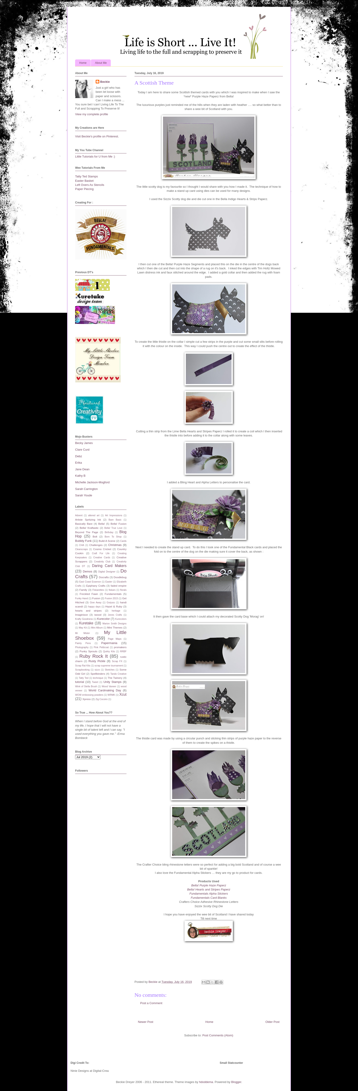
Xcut (122, 694)
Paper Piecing (84, 189)
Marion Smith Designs (114, 623)
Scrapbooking (82, 670)
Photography (82, 647)
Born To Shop (113, 536)
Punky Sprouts (88, 651)
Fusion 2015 (111, 598)
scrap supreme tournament (109, 665)
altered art (94, 515)
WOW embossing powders (89, 695)
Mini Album (97, 627)
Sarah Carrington (86, 489)
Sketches (110, 670)
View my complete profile (91, 114)
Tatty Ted (83, 678)
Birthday (109, 532)
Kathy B (80, 475)
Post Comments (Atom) (217, 1035)
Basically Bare (83, 523)
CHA (81, 545)
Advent (78, 515)
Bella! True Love (113, 528)
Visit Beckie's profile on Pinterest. (97, 136)
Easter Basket (84, 180)
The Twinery (115, 677)
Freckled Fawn (89, 593)
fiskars (112, 590)
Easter (108, 581)
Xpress (86, 699)
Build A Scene (107, 540)
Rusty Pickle (96, 661)
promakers (120, 647)
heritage (116, 611)
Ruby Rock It (93, 656)
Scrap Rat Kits (82, 665)
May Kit (83, 627)
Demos (87, 571)
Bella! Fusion (118, 523)
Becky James (84, 443)
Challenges (96, 544)
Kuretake (86, 623)
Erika (78, 462)
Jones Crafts (115, 615)
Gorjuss (111, 602)
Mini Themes (114, 627)
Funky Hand (81, 598)
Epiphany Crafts (95, 585)
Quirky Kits (109, 651)
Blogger (236, 1082)
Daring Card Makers (109, 566)
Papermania (109, 643)
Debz (78, 456)
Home (83, 62)
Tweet (95, 682)
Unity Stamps (112, 682)
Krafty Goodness (84, 619)
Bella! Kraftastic (89, 527)
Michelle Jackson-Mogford (92, 482)
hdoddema (206, 1082)
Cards (123, 541)
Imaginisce (81, 614)
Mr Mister (82, 633)
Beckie (105, 81)
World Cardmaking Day (105, 690)
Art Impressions (113, 515)
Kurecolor (103, 618)
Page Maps (114, 639)
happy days (94, 606)
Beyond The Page (86, 532)
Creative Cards (101, 557)
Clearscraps (81, 549)
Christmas (115, 545)
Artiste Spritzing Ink (88, 519)
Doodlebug (119, 577)
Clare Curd (82, 449)
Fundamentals (113, 593)
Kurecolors (120, 619)
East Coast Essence (90, 581)
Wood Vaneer (109, 686)
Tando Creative (118, 674)
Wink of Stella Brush (86, 686)
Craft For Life (101, 553)
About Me (101, 62)
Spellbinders (97, 673)
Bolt (95, 536)
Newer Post (145, 1022)
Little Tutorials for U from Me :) (95, 156)
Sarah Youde (83, 495)
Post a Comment (151, 1003)
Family (83, 589)
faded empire (118, 585)
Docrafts (104, 577)
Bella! (101, 523)
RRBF (123, 651)
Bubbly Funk (83, 541)
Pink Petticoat (101, 647)
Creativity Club (102, 561)
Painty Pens (83, 643)
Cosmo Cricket (102, 549)
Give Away (96, 602)
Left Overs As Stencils (89, 185)
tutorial (79, 682)
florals (123, 590)
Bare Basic (115, 520)
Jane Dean (82, 469)
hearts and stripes (88, 610)
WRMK (111, 695)
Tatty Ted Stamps (86, 176)
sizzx (97, 670)
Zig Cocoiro (101, 699)
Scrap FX (117, 661)
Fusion (96, 598)
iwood (97, 614)
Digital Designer (106, 571)
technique (98, 678)
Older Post (272, 1022)
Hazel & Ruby (113, 606)
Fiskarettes (98, 590)
